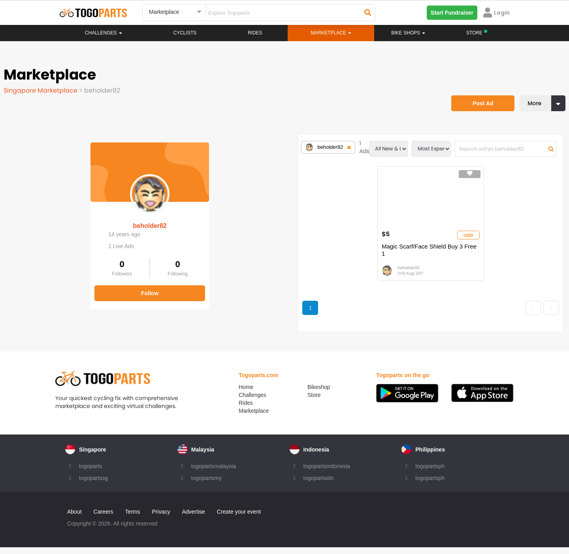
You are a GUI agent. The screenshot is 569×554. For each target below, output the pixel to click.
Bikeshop (318, 394)
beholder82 (67, 208)
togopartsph (430, 473)
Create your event (239, 518)
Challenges (103, 33)
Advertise (193, 518)
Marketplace (254, 417)
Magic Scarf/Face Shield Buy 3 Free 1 (342, 253)
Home (246, 394)
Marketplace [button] (331, 33)
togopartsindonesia (326, 473)
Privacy (161, 518)
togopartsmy (206, 485)
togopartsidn (318, 485)
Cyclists (185, 33)
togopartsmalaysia (213, 473)
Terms (132, 518)
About (74, 518)
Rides (255, 33)
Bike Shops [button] (408, 33)
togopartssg (93, 485)
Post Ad (464, 77)
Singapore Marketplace (45, 84)
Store (313, 401)
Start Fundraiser (452, 12)
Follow (67, 276)
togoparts (90, 473)
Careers (103, 518)
